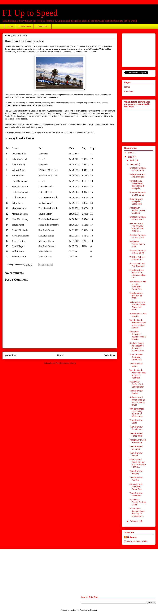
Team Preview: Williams (136, 472)
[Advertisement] (139, 49)
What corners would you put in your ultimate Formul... (138, 463)
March (133, 164)
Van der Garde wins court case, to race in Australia (138, 374)
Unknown (132, 537)
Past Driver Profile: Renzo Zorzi (137, 244)
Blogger (93, 610)
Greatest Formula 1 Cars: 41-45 (138, 236)
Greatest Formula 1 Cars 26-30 (138, 169)
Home (10, 26)
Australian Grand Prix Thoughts (137, 264)
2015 (130, 157)
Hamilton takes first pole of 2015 (136, 295)
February (134, 521)
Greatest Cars (43, 26)
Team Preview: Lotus (136, 421)
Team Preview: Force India (136, 434)
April (132, 160)
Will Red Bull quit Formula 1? (137, 258)
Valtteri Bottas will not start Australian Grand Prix (138, 285)
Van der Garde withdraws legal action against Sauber (138, 324)
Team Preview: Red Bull (136, 478)
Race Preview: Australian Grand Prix (136, 357)
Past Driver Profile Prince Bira (138, 441)
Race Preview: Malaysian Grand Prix (136, 201)
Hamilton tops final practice (138, 314)
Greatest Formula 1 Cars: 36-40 (138, 218)
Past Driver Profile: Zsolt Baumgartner (137, 384)
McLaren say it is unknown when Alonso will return (137, 306)
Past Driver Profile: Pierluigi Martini (138, 502)
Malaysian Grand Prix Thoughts (137, 175)
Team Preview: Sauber (136, 392)
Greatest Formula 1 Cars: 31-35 (138, 193)
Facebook (128, 91)
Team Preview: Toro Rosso (136, 428)
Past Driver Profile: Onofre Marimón (137, 210)
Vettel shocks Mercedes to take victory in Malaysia (137, 185)
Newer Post (11, 355)
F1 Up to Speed (30, 13)
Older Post (109, 355)
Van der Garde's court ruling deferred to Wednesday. (137, 412)
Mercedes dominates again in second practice (138, 335)
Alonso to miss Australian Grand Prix (136, 486)
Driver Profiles (25, 26)
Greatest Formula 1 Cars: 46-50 (138, 251)
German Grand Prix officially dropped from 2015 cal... (137, 227)
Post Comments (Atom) (66, 363)
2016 (130, 152)
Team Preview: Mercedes (136, 494)
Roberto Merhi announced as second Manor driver (137, 401)
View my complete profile (135, 541)
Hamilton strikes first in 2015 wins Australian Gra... (137, 274)
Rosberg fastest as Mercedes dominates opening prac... (137, 347)
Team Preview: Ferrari (136, 454)
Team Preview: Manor (136, 364)
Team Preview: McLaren (136, 447)
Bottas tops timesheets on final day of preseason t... (137, 512)
